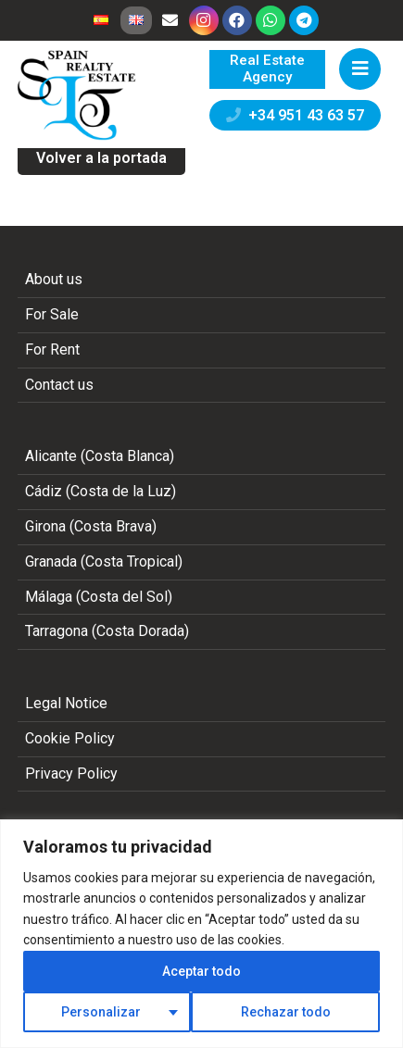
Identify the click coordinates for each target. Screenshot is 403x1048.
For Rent (52, 349)
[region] (201, 933)
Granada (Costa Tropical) (104, 561)
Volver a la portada (101, 158)
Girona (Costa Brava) (91, 526)
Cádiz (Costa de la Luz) (100, 491)
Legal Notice (66, 703)
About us (53, 279)
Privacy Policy (71, 773)
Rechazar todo (286, 1011)
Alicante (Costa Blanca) (99, 456)
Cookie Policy (70, 738)
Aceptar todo (201, 971)
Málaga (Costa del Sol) (98, 596)
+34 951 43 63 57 (295, 115)
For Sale (52, 314)
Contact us (59, 384)
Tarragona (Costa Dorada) (107, 631)
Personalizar (101, 1011)
